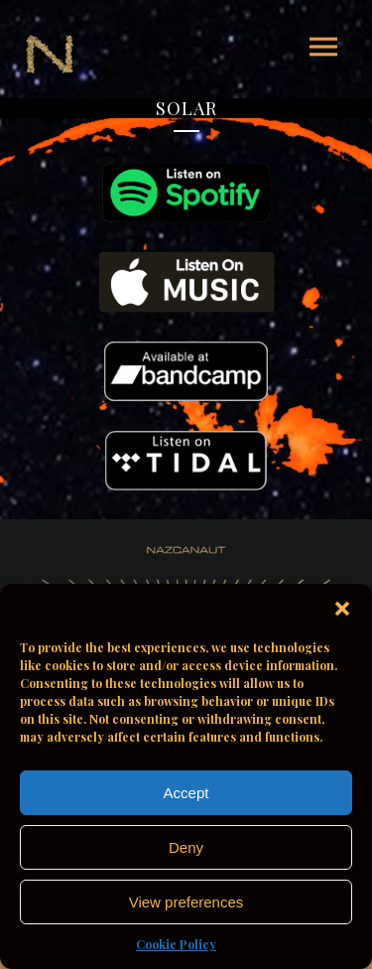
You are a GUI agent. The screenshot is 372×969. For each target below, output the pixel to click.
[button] (342, 609)
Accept (186, 792)
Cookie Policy (176, 944)
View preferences (186, 902)
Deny (186, 847)
